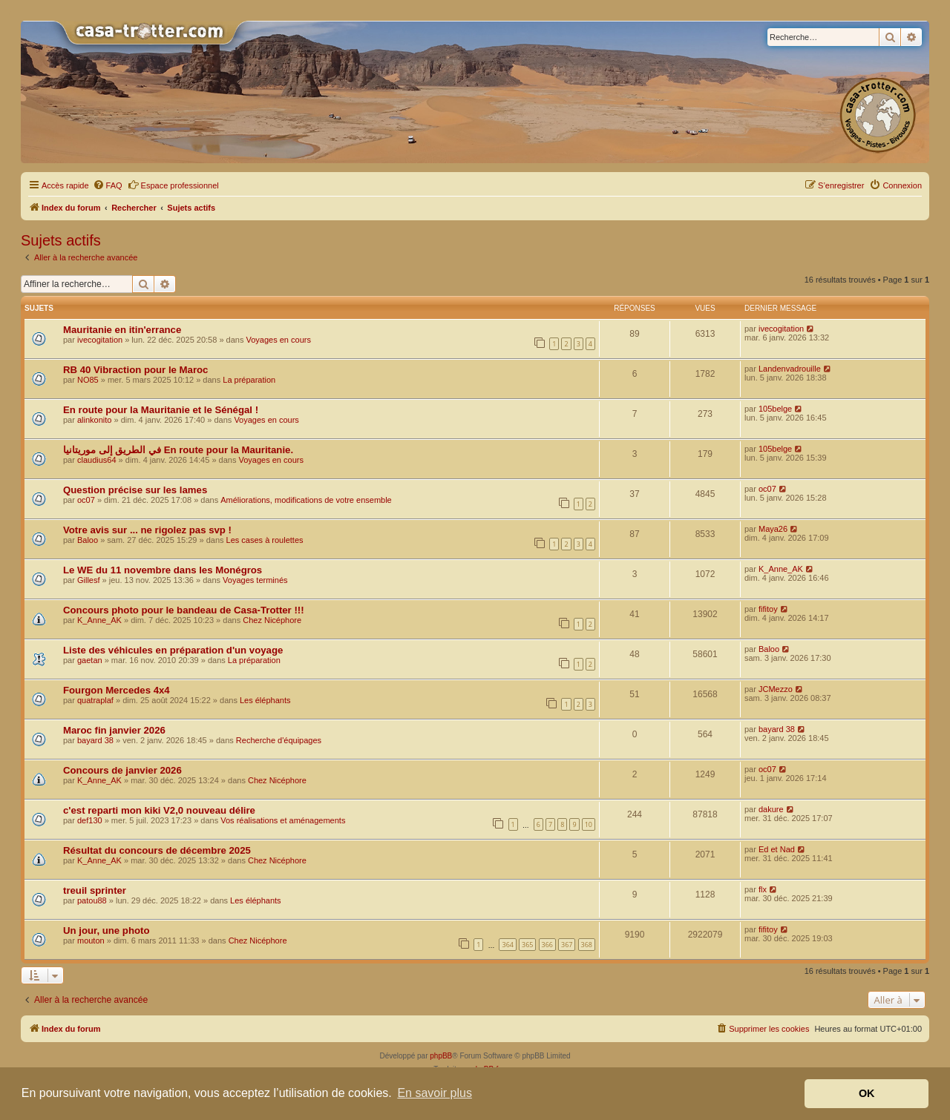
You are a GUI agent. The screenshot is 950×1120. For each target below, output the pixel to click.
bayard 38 (95, 740)
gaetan (89, 660)
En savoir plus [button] (434, 1093)
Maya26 (773, 528)
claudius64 (97, 459)
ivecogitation (99, 339)
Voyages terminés (255, 580)
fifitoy (768, 609)
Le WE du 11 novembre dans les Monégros (162, 570)
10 (588, 824)
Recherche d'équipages (278, 740)
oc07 (86, 499)
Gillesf (88, 580)
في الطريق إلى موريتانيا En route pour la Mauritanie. (178, 449)
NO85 (88, 379)
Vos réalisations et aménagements (282, 820)
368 (586, 944)
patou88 (92, 900)
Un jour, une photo (106, 930)
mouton (91, 940)
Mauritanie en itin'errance (122, 329)
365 (527, 944)
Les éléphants (265, 700)
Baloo (87, 540)
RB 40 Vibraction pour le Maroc (135, 369)
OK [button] (867, 1093)
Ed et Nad (777, 849)
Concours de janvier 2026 (122, 770)
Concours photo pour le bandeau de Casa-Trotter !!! (183, 610)
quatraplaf (95, 700)
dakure (771, 809)
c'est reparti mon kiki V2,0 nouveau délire (159, 810)
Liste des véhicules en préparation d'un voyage (173, 650)
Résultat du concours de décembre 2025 (157, 850)
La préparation (249, 379)
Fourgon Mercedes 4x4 (116, 690)
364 (507, 944)
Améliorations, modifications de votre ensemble (306, 499)
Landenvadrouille (790, 368)
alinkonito (94, 419)
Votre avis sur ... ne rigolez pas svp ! (147, 530)
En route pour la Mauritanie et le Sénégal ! (160, 409)
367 (566, 944)
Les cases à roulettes (265, 540)
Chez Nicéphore (272, 620)
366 (547, 944)
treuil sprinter (94, 890)
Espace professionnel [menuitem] (173, 184)
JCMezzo (776, 689)
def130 (89, 820)
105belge (775, 408)
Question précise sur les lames (135, 489)
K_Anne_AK (781, 568)
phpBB (441, 1056)
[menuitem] (107, 185)
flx (763, 889)
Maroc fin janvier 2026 (114, 730)
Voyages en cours (278, 339)
